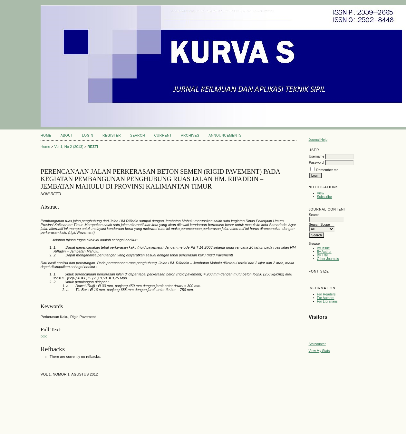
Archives (190, 135)
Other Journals (328, 259)
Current (163, 135)
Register (111, 135)
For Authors (325, 298)
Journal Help (318, 139)
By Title (322, 255)
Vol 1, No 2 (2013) (68, 147)
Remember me (327, 170)
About (67, 135)
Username (316, 156)
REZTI (93, 147)
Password (316, 162)
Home (46, 135)
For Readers (326, 294)
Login (87, 135)
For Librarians (327, 301)
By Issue (323, 248)
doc (44, 336)
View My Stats (319, 351)
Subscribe (324, 197)
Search (137, 135)
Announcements (225, 135)
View (320, 193)
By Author (324, 251)
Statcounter (317, 344)
